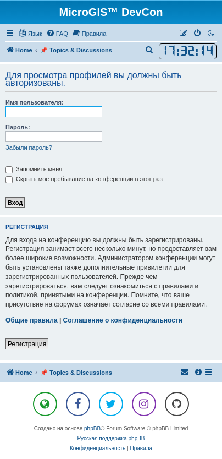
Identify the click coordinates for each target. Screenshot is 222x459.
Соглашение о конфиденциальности (123, 320)
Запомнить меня (33, 169)
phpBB (92, 428)
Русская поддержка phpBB (111, 438)
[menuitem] (57, 33)
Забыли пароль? (28, 147)
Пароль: (17, 127)
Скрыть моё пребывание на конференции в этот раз (84, 179)
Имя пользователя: (34, 102)
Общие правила (31, 320)
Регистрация (27, 344)
